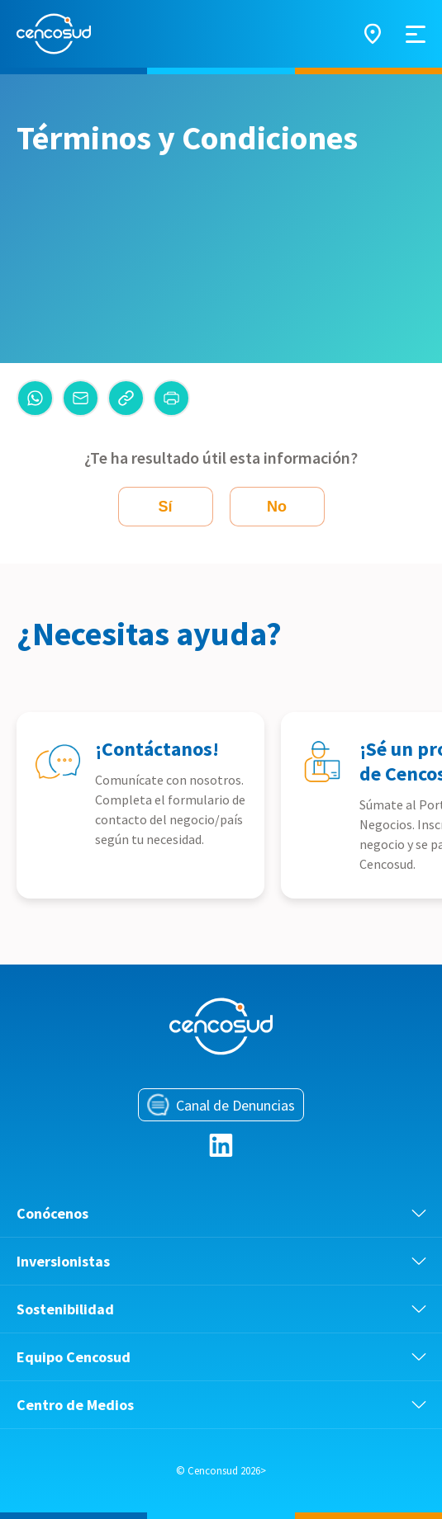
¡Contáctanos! (157, 749)
